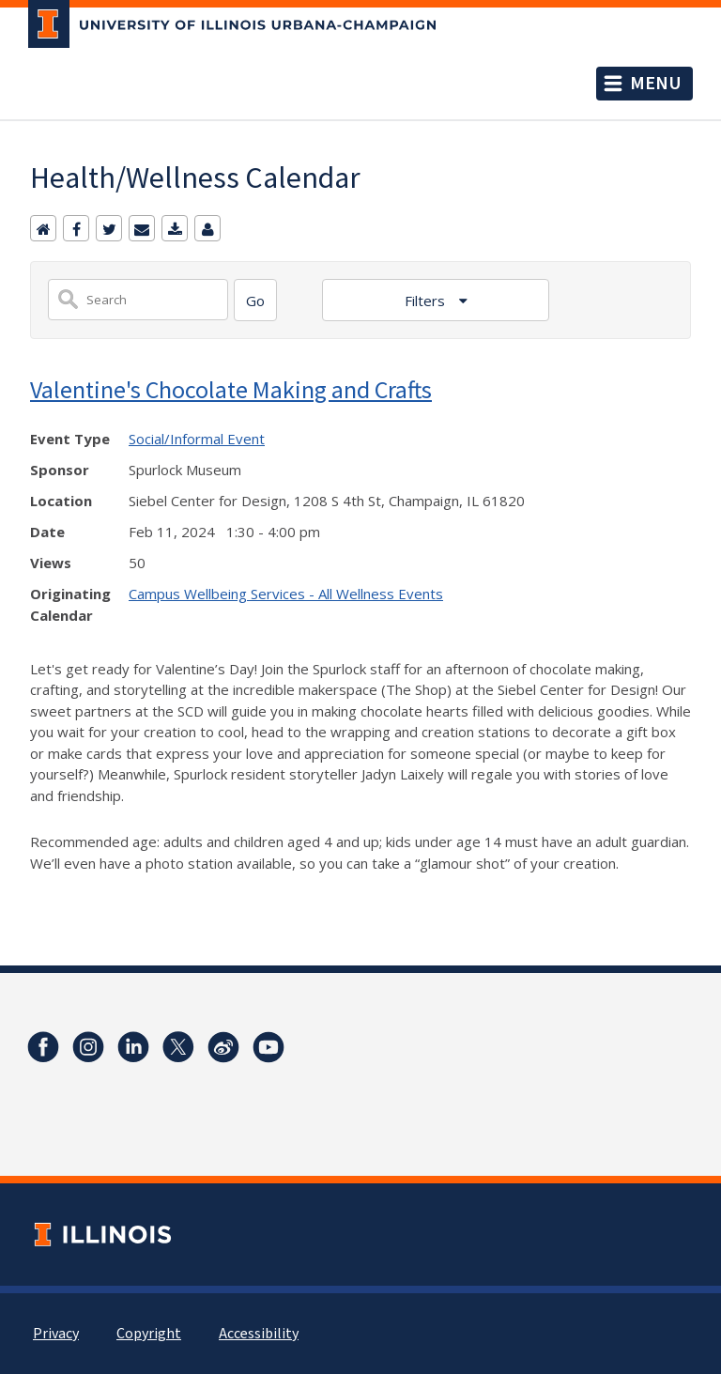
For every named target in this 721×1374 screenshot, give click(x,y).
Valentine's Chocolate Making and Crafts (231, 389)
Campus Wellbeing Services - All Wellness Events (286, 593)
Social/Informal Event (197, 438)
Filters (427, 300)
